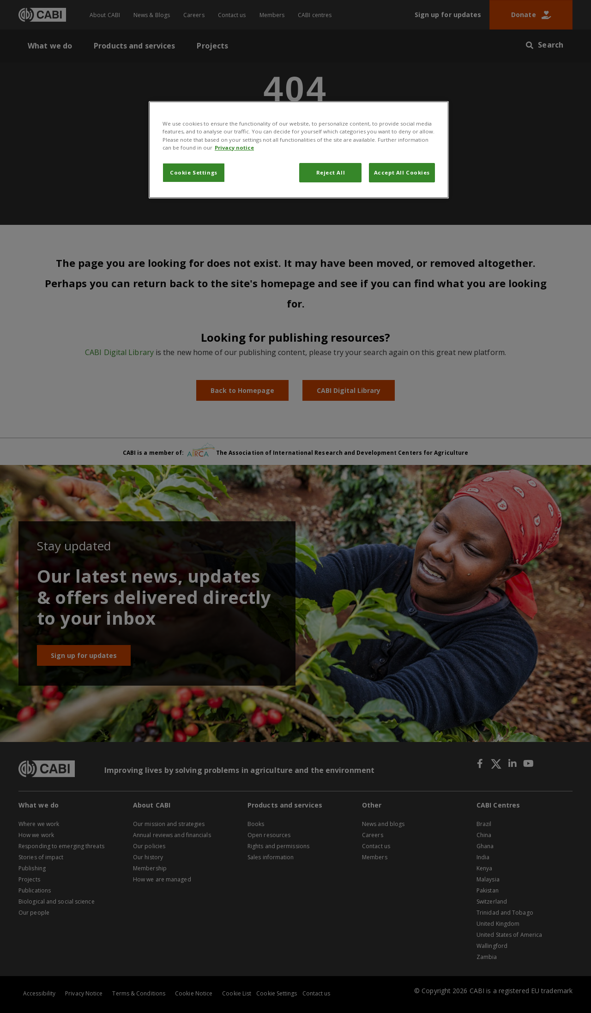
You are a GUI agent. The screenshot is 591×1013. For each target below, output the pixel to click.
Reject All (330, 172)
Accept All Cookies (402, 172)
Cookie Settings (193, 172)
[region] (299, 149)
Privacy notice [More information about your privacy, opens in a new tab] (234, 147)
